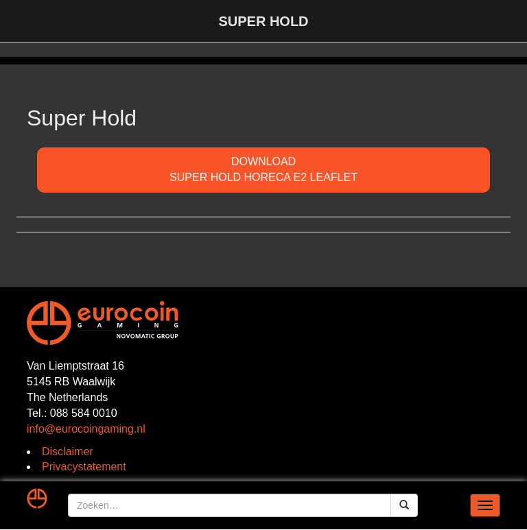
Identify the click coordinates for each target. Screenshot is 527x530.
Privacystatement (84, 466)
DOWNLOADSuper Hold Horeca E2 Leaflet (263, 169)
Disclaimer (67, 451)
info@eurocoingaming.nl (86, 429)
